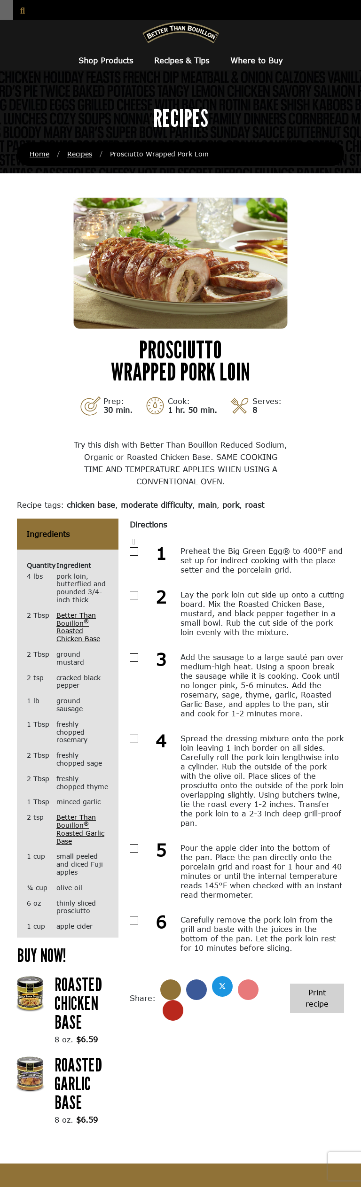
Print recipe (317, 998)
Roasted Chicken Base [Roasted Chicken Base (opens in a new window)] (78, 1003)
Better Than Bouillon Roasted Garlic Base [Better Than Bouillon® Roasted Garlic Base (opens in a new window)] (80, 829)
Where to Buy (256, 60)
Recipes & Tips (181, 60)
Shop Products (105, 60)
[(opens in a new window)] (30, 992)
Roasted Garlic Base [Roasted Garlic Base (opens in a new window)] (78, 1083)
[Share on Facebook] (196, 989)
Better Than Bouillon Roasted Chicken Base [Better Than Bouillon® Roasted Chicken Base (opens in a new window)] (78, 627)
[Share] (170, 989)
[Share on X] (222, 986)
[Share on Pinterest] (248, 989)
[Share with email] (173, 1010)
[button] (6, 10)
